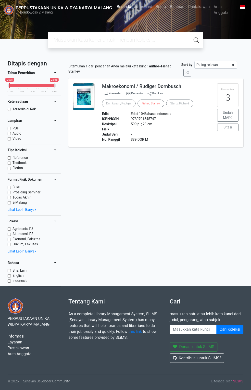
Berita (161, 6)
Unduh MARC (228, 115)
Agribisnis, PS (23, 229)
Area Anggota (221, 9)
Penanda (137, 93)
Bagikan (155, 94)
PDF (16, 128)
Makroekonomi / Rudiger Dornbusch (141, 86)
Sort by (186, 65)
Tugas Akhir (22, 197)
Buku (16, 187)
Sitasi (228, 127)
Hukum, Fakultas (25, 244)
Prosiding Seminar (26, 192)
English (18, 275)
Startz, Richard (179, 103)
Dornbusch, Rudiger (118, 103)
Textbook (20, 163)
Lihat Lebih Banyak (22, 210)
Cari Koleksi (230, 329)
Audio (17, 133)
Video (17, 138)
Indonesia (20, 281)
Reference (20, 158)
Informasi (143, 6)
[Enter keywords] (193, 329)
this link (135, 331)
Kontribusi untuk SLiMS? (197, 358)
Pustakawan (199, 6)
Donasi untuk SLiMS (193, 346)
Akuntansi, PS (23, 234)
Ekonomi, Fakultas (26, 239)
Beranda (124, 6)
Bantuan (177, 6)
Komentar (113, 94)
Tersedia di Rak (24, 109)
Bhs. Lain (19, 270)
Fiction (18, 168)
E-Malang (20, 202)
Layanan (15, 342)
